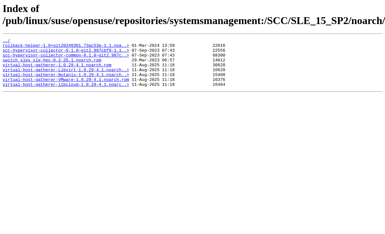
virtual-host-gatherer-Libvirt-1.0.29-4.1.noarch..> (66, 76)
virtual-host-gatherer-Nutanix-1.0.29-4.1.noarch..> (66, 82)
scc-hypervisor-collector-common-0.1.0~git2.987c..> (66, 59)
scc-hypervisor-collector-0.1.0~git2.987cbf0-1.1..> (66, 53)
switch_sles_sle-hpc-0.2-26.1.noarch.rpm (52, 65)
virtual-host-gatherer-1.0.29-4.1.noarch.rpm (57, 70)
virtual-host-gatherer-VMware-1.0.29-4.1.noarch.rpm (66, 88)
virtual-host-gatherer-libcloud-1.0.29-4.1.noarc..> (66, 94)
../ (6, 41)
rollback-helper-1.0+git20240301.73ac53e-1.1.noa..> (66, 47)
